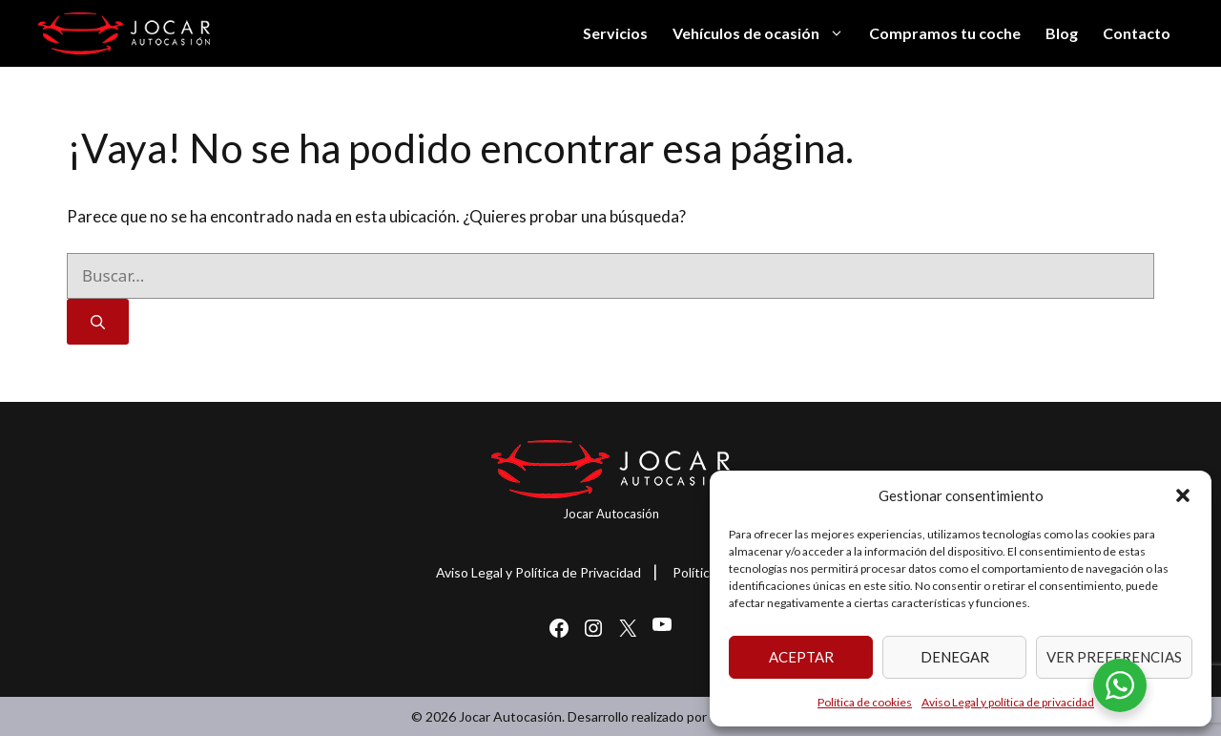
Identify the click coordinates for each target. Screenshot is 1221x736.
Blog (1061, 33)
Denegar (955, 656)
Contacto (1136, 33)
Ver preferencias (1114, 656)
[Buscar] (98, 322)
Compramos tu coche (945, 33)
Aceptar (801, 656)
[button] (1182, 495)
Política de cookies (864, 702)
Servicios (615, 33)
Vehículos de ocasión (765, 33)
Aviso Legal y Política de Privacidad (538, 572)
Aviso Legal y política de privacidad (1007, 702)
